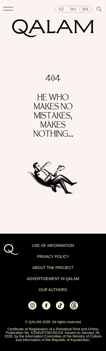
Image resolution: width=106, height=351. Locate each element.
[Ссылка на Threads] (74, 308)
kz (61, 9)
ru (73, 9)
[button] (8, 9)
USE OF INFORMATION (53, 245)
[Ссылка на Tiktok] (60, 308)
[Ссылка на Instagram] (32, 308)
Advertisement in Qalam (53, 279)
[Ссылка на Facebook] (46, 308)
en (85, 9)
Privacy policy (53, 256)
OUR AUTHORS (53, 290)
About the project (53, 268)
